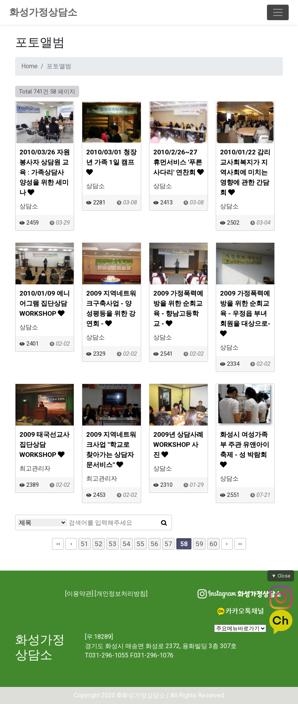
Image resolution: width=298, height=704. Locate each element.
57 (168, 544)
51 (84, 544)
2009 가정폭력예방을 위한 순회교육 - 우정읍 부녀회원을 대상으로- (245, 313)
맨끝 (240, 544)
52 (98, 544)
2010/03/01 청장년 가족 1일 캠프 (111, 161)
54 (126, 544)
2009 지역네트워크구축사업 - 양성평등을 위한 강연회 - (111, 308)
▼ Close (280, 576)
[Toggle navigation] (278, 12)
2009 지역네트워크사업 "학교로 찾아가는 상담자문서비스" (111, 450)
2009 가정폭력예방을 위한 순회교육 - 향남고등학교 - (178, 308)
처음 (58, 544)
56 (154, 544)
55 (140, 544)
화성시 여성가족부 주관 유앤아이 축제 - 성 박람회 (244, 449)
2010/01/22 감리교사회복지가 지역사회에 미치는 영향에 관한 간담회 (245, 172)
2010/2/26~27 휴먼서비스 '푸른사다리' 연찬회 (178, 162)
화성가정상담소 (43, 12)
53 (112, 544)
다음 (227, 544)
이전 (71, 544)
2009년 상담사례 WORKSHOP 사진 (178, 444)
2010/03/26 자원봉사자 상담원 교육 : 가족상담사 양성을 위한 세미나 (44, 172)
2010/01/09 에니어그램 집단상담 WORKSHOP (44, 303)
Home (29, 66)
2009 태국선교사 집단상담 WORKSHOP (44, 444)
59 (199, 544)
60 (213, 544)
